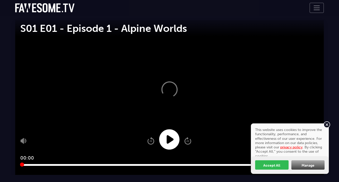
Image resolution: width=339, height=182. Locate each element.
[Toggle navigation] (317, 8)
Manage (308, 165)
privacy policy (291, 147)
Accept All (271, 165)
